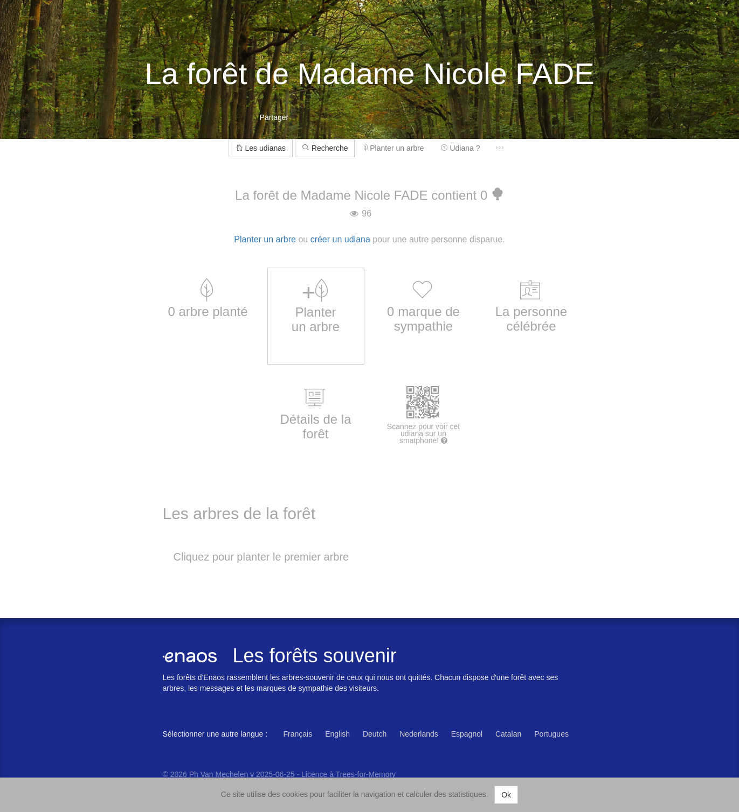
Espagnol (466, 734)
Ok (506, 794)
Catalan (508, 734)
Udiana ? (460, 148)
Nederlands (418, 734)
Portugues (551, 734)
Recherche (325, 148)
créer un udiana (340, 239)
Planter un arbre (394, 148)
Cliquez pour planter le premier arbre (261, 557)
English (337, 734)
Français (298, 734)
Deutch (374, 734)
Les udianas (261, 148)
